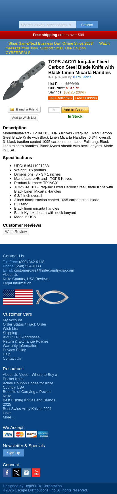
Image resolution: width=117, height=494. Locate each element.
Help (7, 354)
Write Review (16, 232)
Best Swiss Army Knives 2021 (27, 409)
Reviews (26, 279)
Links (7, 413)
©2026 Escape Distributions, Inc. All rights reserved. (45, 490)
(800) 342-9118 (31, 262)
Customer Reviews (22, 225)
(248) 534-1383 (28, 266)
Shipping (10, 333)
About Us (10, 274)
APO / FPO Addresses (21, 337)
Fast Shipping (86, 98)
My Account (12, 320)
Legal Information (17, 283)
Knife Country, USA (58, 9)
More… (9, 417)
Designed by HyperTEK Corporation (32, 486)
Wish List (10, 328)
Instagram (26, 472)
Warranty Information (20, 345)
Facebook (7, 472)
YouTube (36, 472)
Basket (110, 9)
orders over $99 (58, 35)
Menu (7, 9)
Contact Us (13, 255)
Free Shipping (61, 98)
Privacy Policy (14, 350)
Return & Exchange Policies (26, 341)
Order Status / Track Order (24, 324)
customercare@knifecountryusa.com (44, 270)
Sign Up (13, 453)
